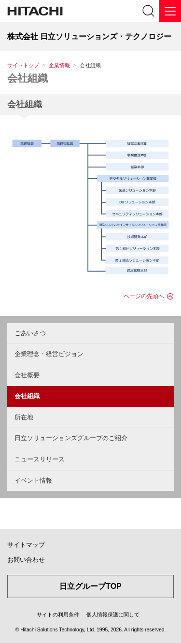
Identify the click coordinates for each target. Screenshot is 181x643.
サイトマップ (26, 544)
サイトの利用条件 (58, 614)
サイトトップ (23, 65)
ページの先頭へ (144, 296)
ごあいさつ (30, 333)
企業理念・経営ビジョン (49, 353)
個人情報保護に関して (112, 614)
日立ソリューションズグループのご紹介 (70, 438)
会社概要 (27, 375)
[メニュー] (170, 11)
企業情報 (59, 65)
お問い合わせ (26, 559)
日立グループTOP (90, 586)
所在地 (23, 417)
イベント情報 (33, 480)
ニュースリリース (39, 459)
